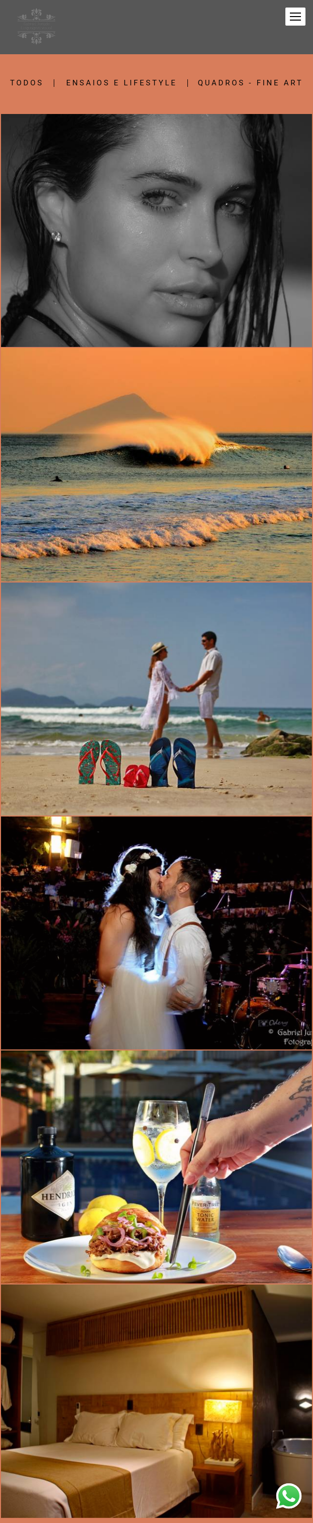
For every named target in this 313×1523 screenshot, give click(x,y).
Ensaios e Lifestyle (121, 83)
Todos (27, 83)
